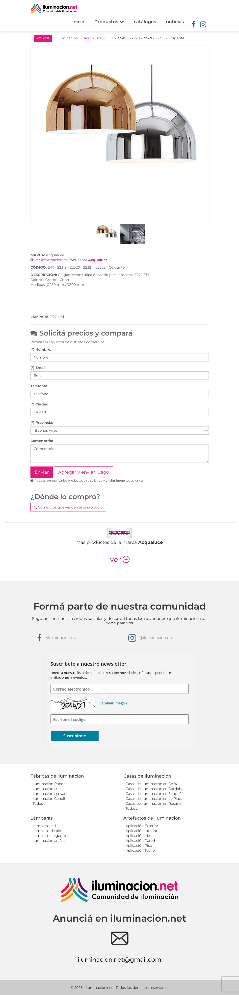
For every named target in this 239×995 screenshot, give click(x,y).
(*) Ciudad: (40, 404)
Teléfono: (38, 386)
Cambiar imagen (113, 703)
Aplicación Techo (140, 850)
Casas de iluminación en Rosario (154, 803)
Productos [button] (109, 21)
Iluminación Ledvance (51, 793)
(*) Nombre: (40, 349)
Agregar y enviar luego (83, 472)
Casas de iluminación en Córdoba (154, 788)
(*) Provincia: (41, 422)
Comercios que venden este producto (68, 507)
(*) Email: (38, 367)
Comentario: (41, 441)
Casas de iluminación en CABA (152, 784)
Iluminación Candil (49, 798)
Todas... (132, 808)
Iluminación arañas (49, 840)
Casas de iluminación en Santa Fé (155, 793)
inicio (78, 21)
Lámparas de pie (47, 830)
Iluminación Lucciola (51, 788)
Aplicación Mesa (140, 835)
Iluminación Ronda (49, 784)
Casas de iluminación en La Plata (154, 798)
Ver (119, 559)
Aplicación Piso (139, 845)
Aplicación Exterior (142, 826)
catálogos (145, 21)
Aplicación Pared (140, 840)
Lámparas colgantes (50, 835)
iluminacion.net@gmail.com (119, 959)
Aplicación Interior (142, 830)
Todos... (39, 803)
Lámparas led (44, 826)
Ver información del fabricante (69, 260)
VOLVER (43, 38)
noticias (175, 21)
